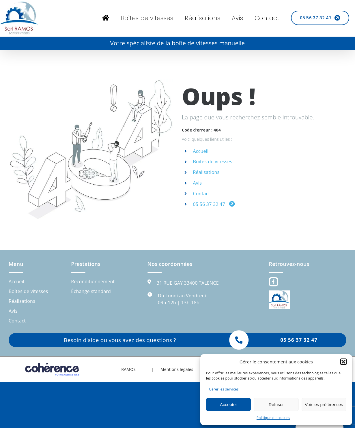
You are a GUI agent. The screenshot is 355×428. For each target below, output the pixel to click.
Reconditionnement (93, 281)
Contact (201, 193)
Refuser (276, 404)
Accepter (228, 404)
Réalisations (206, 172)
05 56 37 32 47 (214, 204)
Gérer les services (224, 389)
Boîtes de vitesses (212, 161)
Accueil (200, 151)
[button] (343, 362)
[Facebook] (273, 281)
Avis (197, 183)
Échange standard (91, 291)
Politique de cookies (273, 417)
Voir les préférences (324, 404)
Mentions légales (176, 369)
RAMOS (128, 369)
